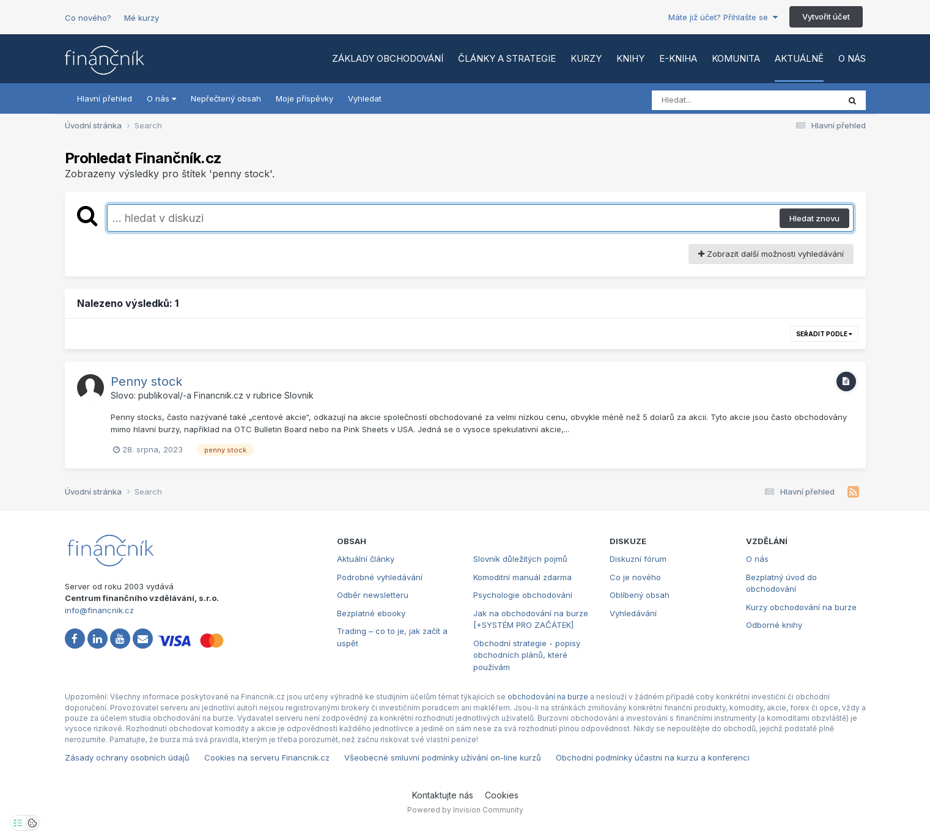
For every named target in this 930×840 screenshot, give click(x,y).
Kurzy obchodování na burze (801, 607)
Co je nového (635, 577)
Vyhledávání (633, 613)
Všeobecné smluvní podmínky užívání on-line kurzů (442, 757)
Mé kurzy (141, 18)
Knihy (630, 58)
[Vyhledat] (722, 100)
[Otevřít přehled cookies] (32, 823)
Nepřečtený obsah (226, 98)
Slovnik (299, 395)
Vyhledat (365, 98)
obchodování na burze (547, 696)
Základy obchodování (387, 58)
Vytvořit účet (826, 16)
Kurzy (586, 58)
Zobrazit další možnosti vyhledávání (771, 254)
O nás (852, 58)
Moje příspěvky (304, 98)
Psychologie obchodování (522, 595)
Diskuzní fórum (638, 559)
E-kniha (678, 58)
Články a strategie (507, 58)
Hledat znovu (814, 218)
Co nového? (88, 18)
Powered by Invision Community (465, 809)
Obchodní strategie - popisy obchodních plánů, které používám (526, 655)
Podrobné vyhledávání (380, 577)
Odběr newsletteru (372, 595)
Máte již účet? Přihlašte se (723, 17)
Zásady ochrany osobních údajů (127, 757)
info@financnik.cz (99, 610)
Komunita (736, 58)
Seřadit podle (824, 333)
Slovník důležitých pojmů (520, 559)
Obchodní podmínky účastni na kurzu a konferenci (653, 757)
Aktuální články (365, 559)
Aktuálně (799, 58)
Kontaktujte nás (442, 795)
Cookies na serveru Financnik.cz (267, 757)
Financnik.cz (218, 395)
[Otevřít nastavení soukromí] (17, 823)
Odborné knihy (774, 625)
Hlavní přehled (104, 98)
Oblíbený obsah (640, 595)
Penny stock (146, 381)
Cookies (502, 795)
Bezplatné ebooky (371, 613)
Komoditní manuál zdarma (522, 577)
